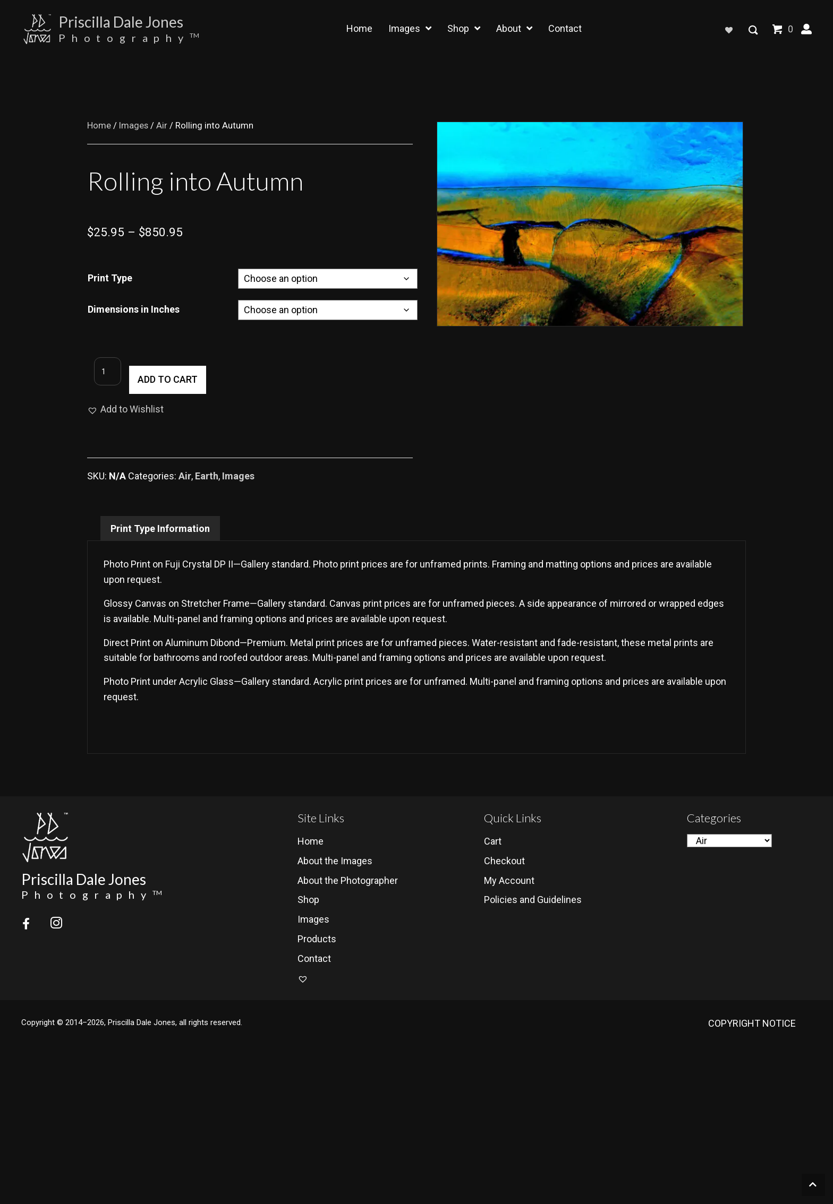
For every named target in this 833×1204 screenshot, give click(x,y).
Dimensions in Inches (134, 309)
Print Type (110, 277)
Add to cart (161, 379)
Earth (206, 475)
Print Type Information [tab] (160, 528)
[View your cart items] (784, 31)
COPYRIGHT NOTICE (752, 1023)
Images (133, 126)
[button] (806, 29)
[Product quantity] (100, 380)
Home (99, 126)
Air (161, 126)
